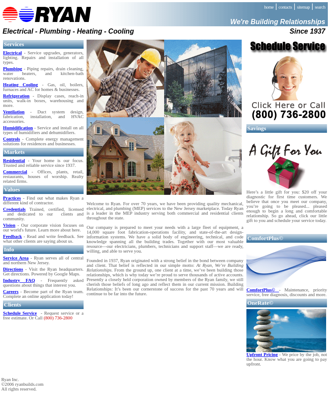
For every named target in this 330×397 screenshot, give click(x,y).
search (320, 7)
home (269, 7)
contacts (285, 7)
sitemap (303, 7)
